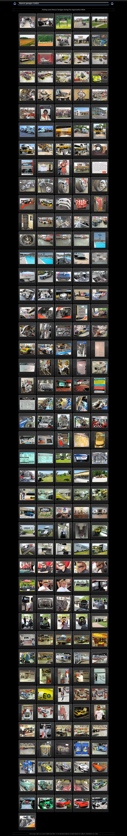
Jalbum (83, 833)
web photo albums (64, 833)
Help (96, 833)
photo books (75, 833)
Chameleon (89, 833)
